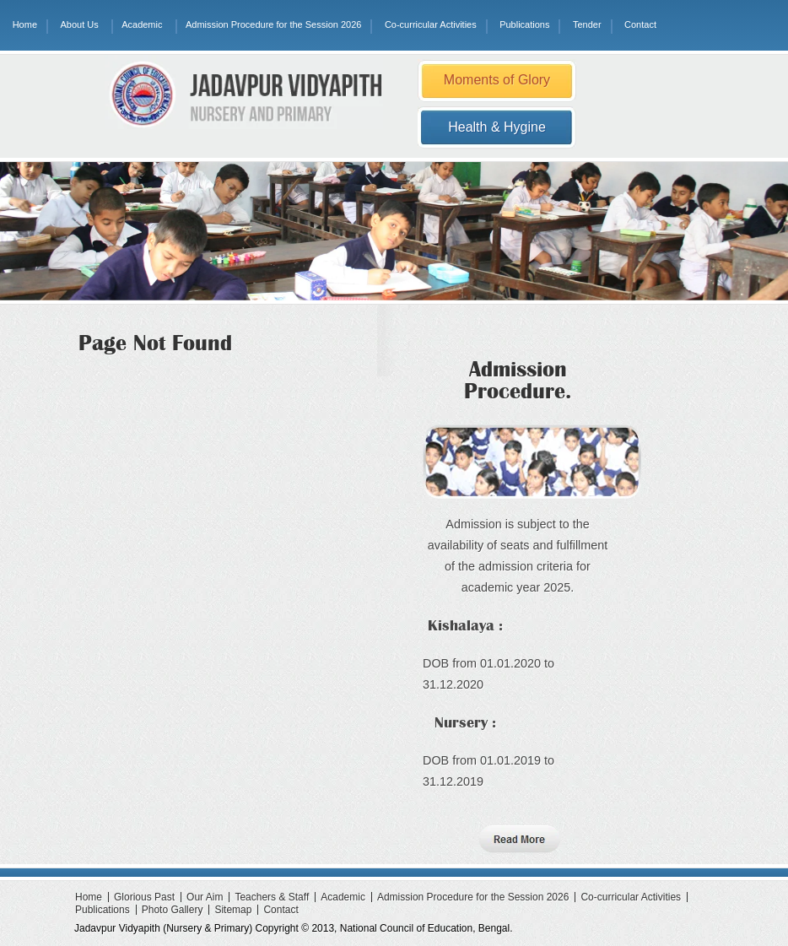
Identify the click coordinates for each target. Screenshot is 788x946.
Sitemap (232, 910)
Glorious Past (144, 897)
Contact (640, 24)
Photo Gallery (172, 910)
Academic (141, 24)
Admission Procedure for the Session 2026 (274, 24)
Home (25, 24)
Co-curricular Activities (431, 24)
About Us (79, 24)
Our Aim (204, 897)
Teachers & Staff (272, 897)
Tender (587, 24)
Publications (524, 24)
